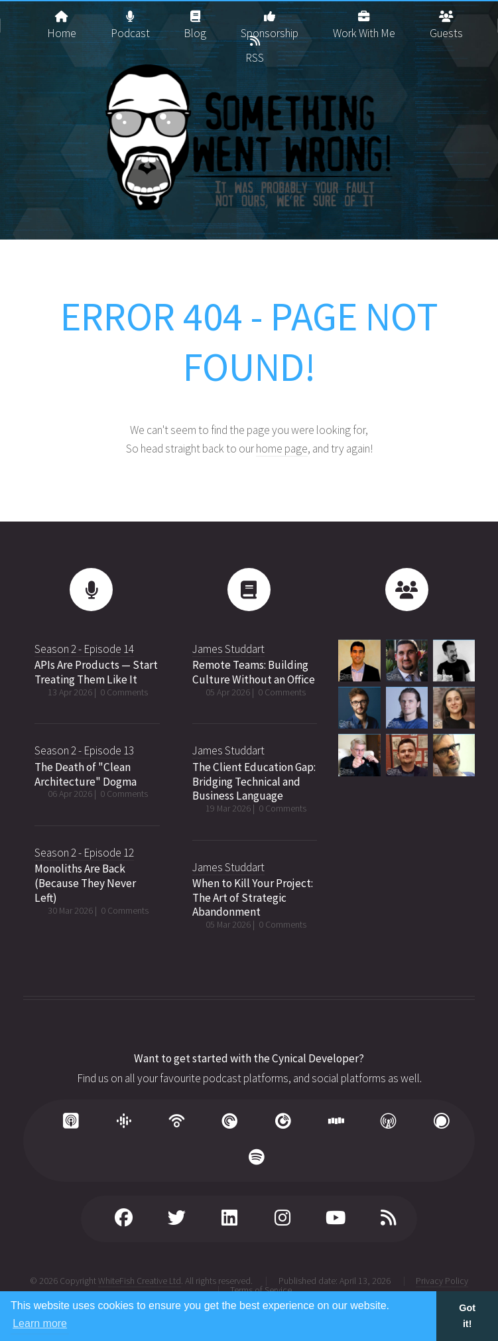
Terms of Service (261, 1290)
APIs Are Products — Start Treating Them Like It (96, 672)
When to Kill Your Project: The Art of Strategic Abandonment (252, 897)
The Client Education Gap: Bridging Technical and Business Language (254, 781)
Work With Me (364, 20)
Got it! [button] (467, 1316)
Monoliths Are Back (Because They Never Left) (85, 882)
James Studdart (228, 649)
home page (282, 448)
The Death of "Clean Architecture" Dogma (85, 774)
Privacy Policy (442, 1281)
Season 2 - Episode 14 (84, 649)
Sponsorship (269, 20)
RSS (254, 44)
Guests (446, 20)
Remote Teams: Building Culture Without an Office (253, 672)
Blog (195, 20)
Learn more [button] (40, 1323)
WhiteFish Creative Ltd (139, 1281)
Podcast (130, 20)
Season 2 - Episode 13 (84, 750)
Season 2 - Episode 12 (84, 852)
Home (61, 20)
